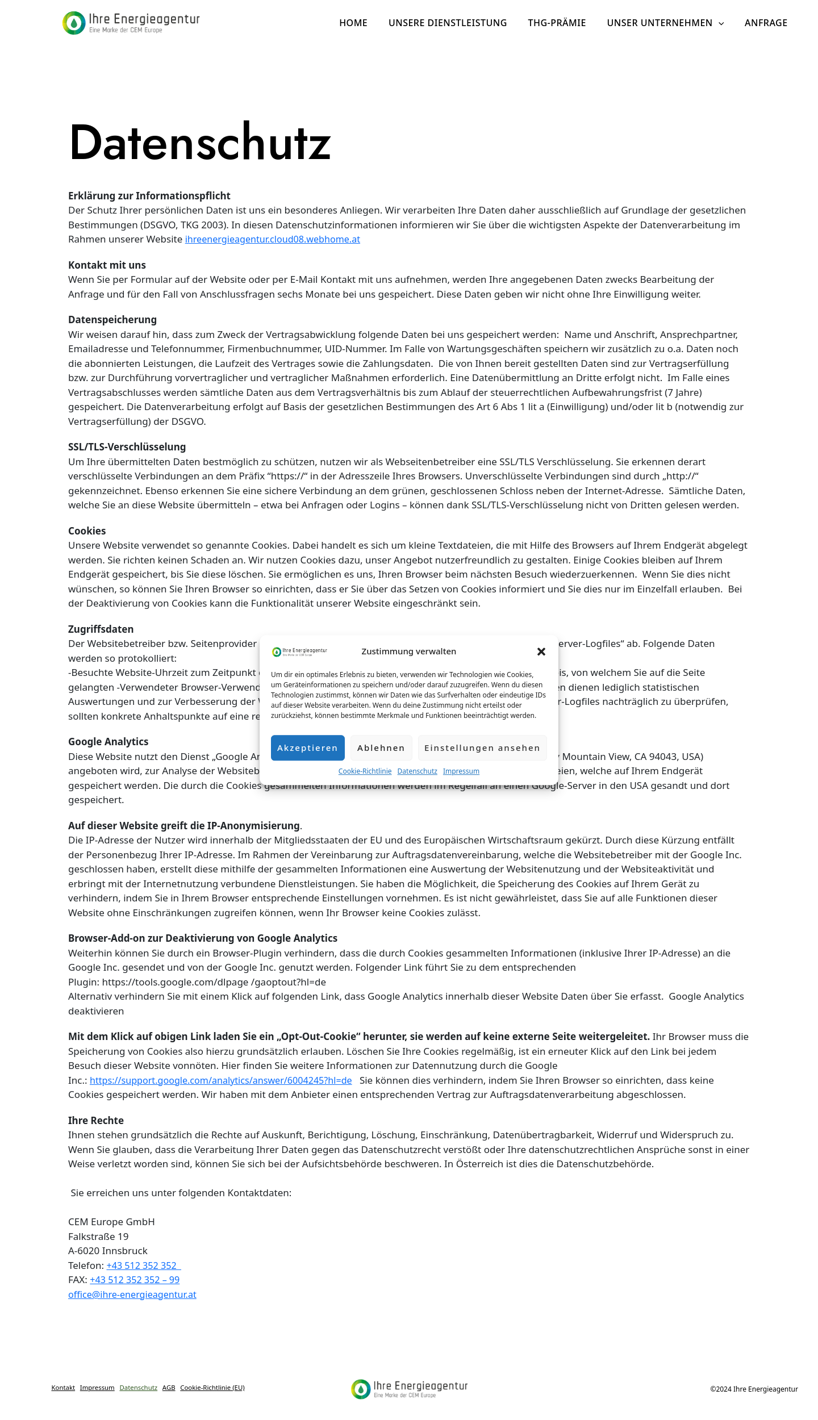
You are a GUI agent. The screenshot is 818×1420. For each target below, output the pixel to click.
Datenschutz (417, 771)
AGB (214, 1384)
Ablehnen (381, 747)
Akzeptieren (308, 747)
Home (365, 22)
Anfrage (767, 22)
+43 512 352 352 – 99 (137, 1279)
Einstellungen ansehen (482, 747)
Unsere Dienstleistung (457, 22)
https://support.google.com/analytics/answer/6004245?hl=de (228, 1080)
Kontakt (82, 1384)
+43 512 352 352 (145, 1265)
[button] (541, 651)
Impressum (461, 771)
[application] (722, 22)
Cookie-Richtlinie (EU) (147, 1394)
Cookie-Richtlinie (365, 771)
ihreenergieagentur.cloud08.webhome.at (277, 238)
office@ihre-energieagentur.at (135, 1294)
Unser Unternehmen (669, 22)
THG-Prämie (563, 22)
